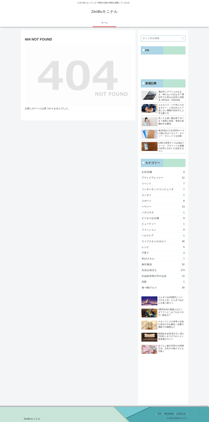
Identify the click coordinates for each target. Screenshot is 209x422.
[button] (182, 38)
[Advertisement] (163, 67)
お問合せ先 (181, 414)
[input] (163, 38)
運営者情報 (169, 414)
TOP (159, 414)
